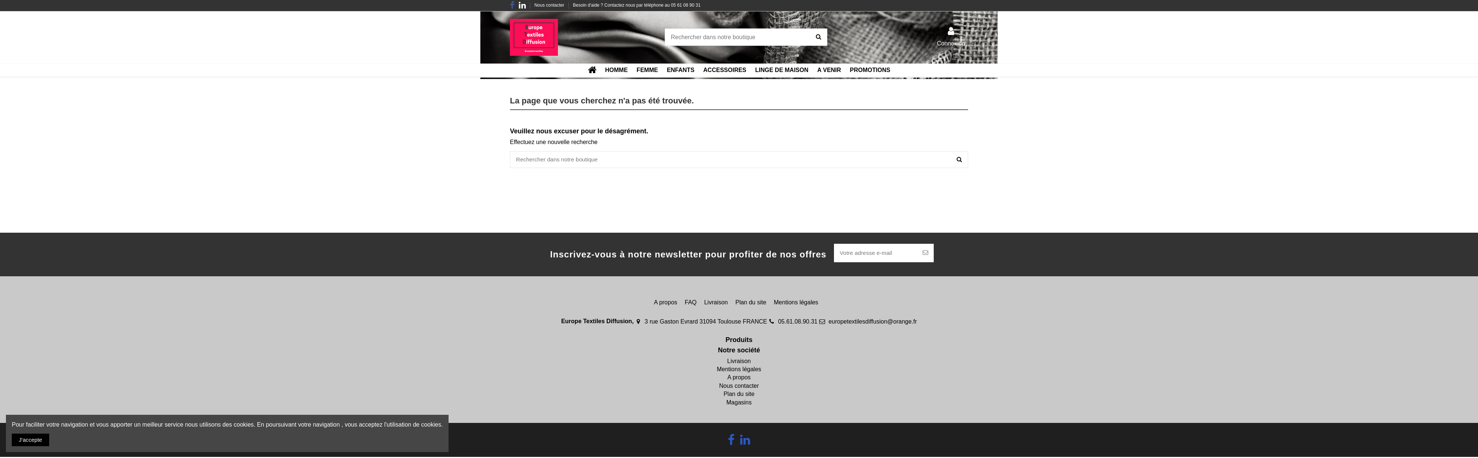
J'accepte (31, 439)
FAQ (691, 303)
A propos (665, 303)
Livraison (716, 303)
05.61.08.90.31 (798, 322)
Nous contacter (549, 5)
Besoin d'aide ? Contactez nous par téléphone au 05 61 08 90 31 (637, 5)
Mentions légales (796, 303)
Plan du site (750, 303)
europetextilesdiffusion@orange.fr (872, 322)
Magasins (739, 403)
